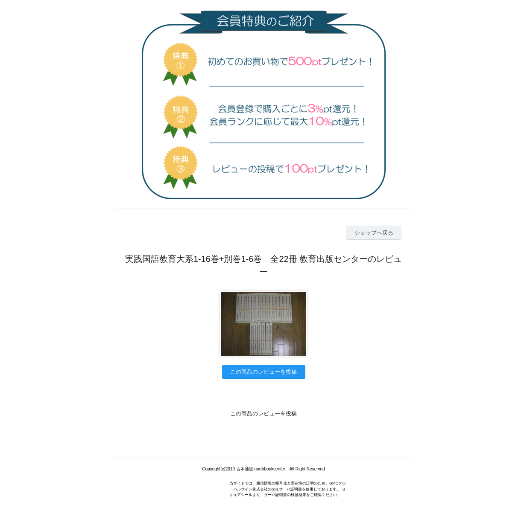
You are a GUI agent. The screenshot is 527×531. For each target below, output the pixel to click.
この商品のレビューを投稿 (263, 372)
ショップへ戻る (373, 232)
